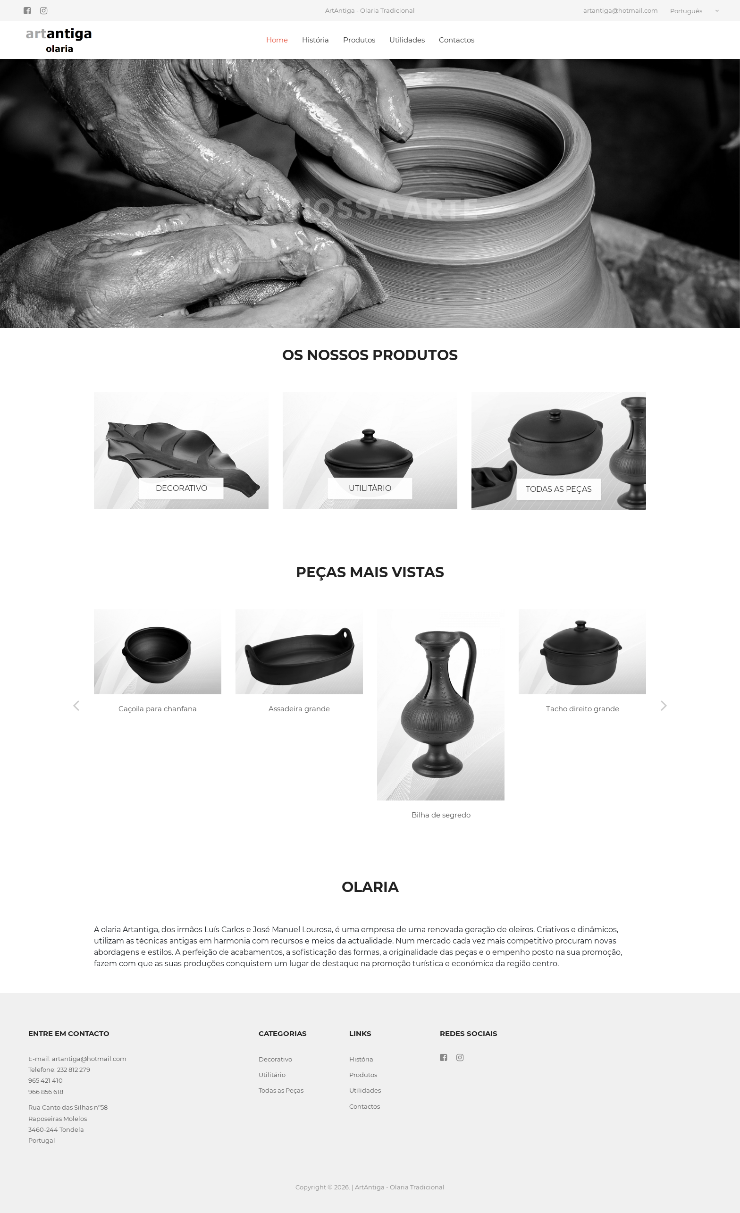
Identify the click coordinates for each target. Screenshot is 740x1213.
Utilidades (407, 39)
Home (277, 39)
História (315, 39)
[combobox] (696, 11)
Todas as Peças (559, 489)
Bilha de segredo (441, 814)
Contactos (456, 39)
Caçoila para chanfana (157, 708)
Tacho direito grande (582, 708)
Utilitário (370, 488)
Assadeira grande (299, 708)
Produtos (359, 39)
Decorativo (181, 488)
